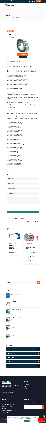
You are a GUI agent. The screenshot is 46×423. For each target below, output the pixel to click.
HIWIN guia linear (5, 402)
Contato (38, 1)
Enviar (23, 212)
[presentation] (15, 208)
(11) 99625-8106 (6, 390)
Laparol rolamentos (23, 353)
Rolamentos (12, 17)
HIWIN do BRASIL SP (33, 222)
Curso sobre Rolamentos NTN (16, 293)
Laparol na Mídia (23, 357)
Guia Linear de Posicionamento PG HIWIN (9, 410)
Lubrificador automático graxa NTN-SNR (18, 334)
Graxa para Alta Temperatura (7, 406)
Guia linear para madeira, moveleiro (8, 404)
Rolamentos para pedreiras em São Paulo (30, 247)
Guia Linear (23, 362)
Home (6, 17)
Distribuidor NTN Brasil (15, 301)
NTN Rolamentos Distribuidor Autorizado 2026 (13, 247)
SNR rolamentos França (14, 218)
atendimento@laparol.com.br (11, 0)
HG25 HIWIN (4, 408)
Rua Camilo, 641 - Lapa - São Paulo (12, 1)
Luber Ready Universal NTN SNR (16, 326)
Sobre (25, 386)
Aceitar (26, 421)
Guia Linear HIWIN (27, 384)
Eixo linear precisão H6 (5, 412)
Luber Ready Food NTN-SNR (16, 309)
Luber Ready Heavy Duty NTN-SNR (17, 317)
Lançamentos (23, 366)
